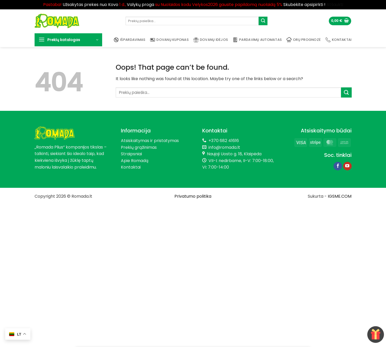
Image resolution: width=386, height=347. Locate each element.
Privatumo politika (192, 196)
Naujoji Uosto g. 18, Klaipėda (234, 154)
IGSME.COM (339, 196)
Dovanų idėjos (210, 39)
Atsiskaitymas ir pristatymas (150, 141)
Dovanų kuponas (169, 39)
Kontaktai (338, 39)
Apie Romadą (134, 161)
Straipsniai (131, 154)
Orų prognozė (303, 39)
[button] (340, 21)
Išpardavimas (129, 39)
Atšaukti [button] (334, 5)
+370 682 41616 (223, 141)
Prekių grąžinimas (139, 147)
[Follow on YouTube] (347, 166)
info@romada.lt (223, 147)
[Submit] (263, 21)
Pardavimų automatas (257, 39)
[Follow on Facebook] (337, 166)
